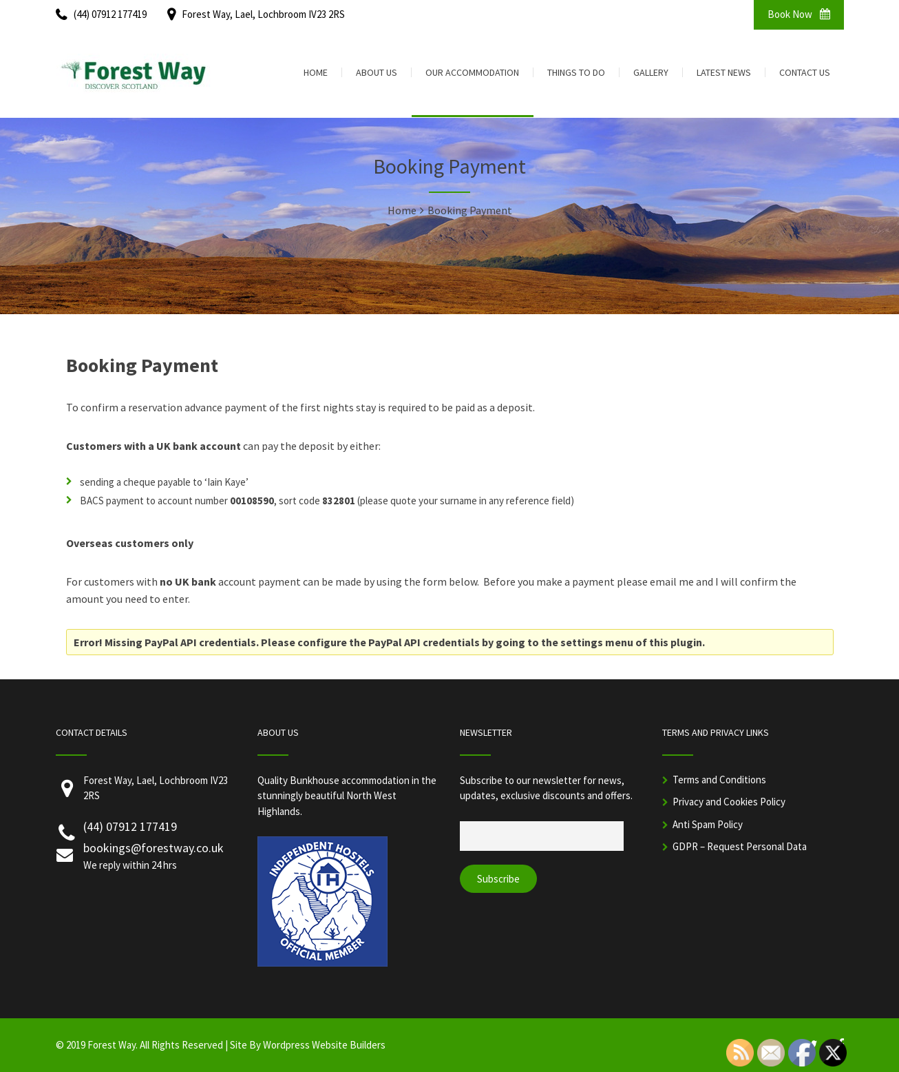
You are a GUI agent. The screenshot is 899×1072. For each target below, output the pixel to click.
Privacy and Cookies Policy (729, 801)
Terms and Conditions (719, 779)
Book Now (799, 14)
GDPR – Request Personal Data (740, 846)
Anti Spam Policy (708, 824)
